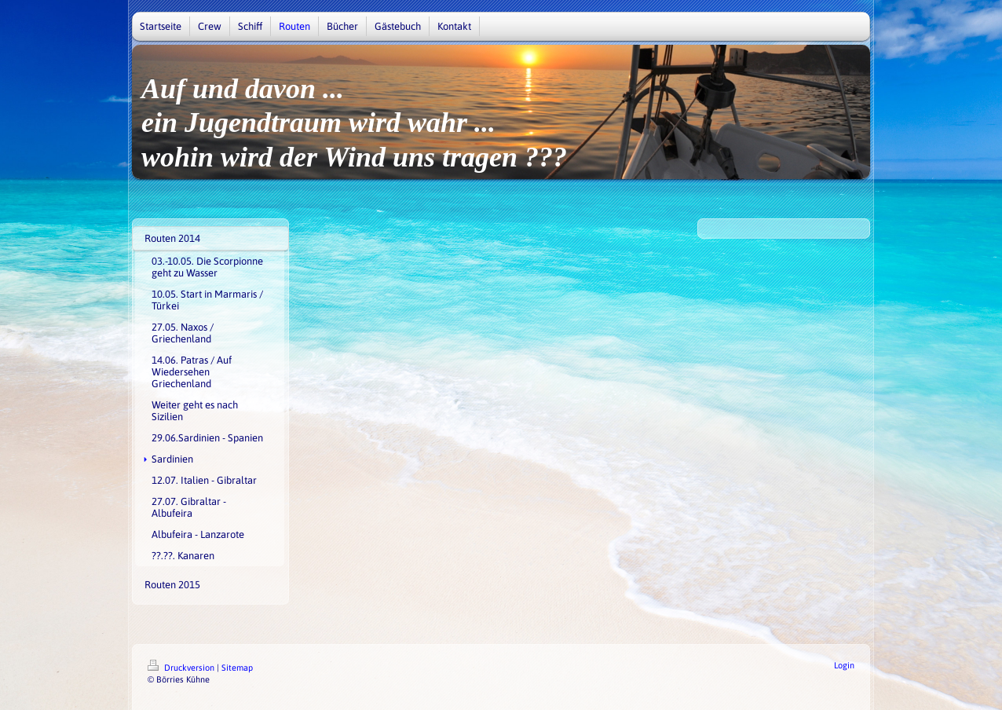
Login (844, 665)
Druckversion (182, 667)
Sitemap (237, 667)
